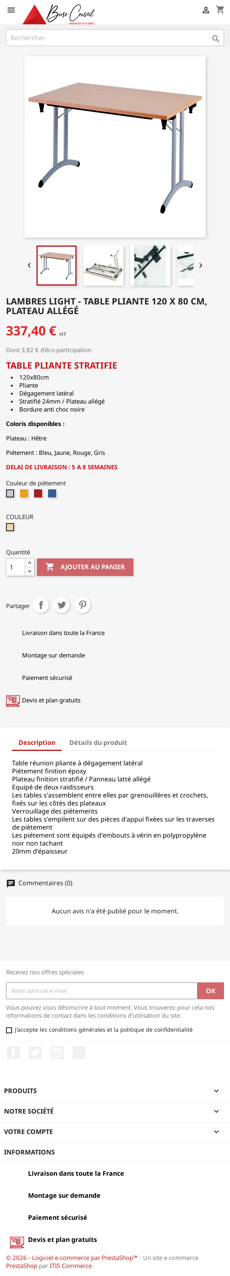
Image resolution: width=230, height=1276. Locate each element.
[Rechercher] (115, 37)
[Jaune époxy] (25, 495)
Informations (29, 1152)
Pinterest (83, 605)
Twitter (35, 1052)
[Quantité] (15, 567)
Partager (41, 605)
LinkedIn (79, 1052)
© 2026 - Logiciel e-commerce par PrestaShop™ (72, 1258)
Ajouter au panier (85, 567)
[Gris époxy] (11, 495)
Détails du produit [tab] (98, 742)
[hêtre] (11, 529)
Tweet (62, 605)
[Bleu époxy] (53, 495)
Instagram (57, 1052)
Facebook (13, 1052)
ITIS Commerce (71, 1266)
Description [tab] (36, 742)
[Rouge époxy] (39, 495)
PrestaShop (21, 1266)
